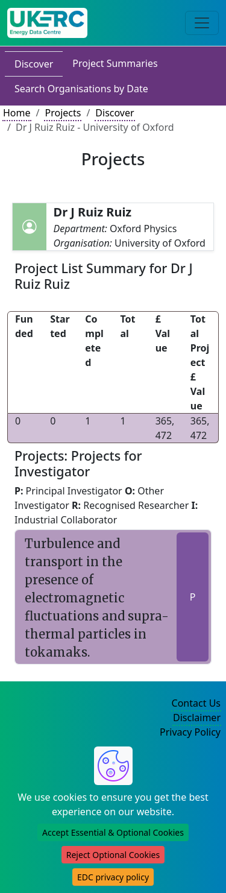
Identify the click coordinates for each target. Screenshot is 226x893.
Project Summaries (114, 63)
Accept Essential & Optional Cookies (113, 832)
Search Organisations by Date (81, 88)
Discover (33, 64)
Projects (63, 112)
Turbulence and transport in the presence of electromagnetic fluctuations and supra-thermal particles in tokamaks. (97, 598)
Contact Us (196, 703)
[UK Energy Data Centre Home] (47, 23)
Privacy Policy (190, 732)
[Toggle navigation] (202, 23)
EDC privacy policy (113, 877)
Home (17, 112)
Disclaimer (197, 717)
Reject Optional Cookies (113, 854)
